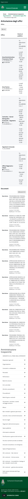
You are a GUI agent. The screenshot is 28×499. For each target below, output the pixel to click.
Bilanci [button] (4, 407)
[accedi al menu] (25, 7)
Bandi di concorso (7, 381)
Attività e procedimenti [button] (9, 389)
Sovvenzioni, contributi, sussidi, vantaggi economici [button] (11, 402)
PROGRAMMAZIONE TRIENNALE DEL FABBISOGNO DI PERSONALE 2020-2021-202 (17, 251)
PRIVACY (23, 491)
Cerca (3, 29)
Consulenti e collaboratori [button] (9, 368)
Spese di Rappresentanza (9, 449)
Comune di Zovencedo (12, 8)
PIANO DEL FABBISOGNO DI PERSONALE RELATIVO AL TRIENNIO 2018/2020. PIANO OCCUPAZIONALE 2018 (17, 312)
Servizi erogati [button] (6, 420)
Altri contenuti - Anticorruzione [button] (11, 457)
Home (4, 14)
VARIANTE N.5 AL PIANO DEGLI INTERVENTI (14, 356)
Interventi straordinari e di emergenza (12, 445)
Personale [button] (5, 372)
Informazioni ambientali (9, 432)
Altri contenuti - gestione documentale (13, 467)
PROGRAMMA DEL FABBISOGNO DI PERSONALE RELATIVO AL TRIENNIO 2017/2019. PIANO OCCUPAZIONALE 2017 (17, 324)
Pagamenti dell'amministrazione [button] (11, 424)
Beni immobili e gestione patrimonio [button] (12, 411)
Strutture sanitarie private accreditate (12, 440)
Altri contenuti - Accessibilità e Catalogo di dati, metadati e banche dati (14, 462)
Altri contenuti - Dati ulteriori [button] (10, 453)
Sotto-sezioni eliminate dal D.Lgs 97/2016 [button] (11, 472)
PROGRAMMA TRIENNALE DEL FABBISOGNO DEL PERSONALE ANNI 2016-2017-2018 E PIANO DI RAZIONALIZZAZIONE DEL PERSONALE (17, 338)
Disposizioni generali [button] (8, 360)
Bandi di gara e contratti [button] (9, 397)
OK (4, 495)
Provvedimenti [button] (6, 393)
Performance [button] (6, 377)
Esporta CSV (22, 192)
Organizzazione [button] (7, 364)
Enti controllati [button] (6, 385)
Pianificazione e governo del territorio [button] (12, 436)
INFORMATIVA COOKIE (13, 495)
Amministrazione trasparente (16, 14)
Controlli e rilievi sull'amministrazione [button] (12, 416)
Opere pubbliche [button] (7, 428)
